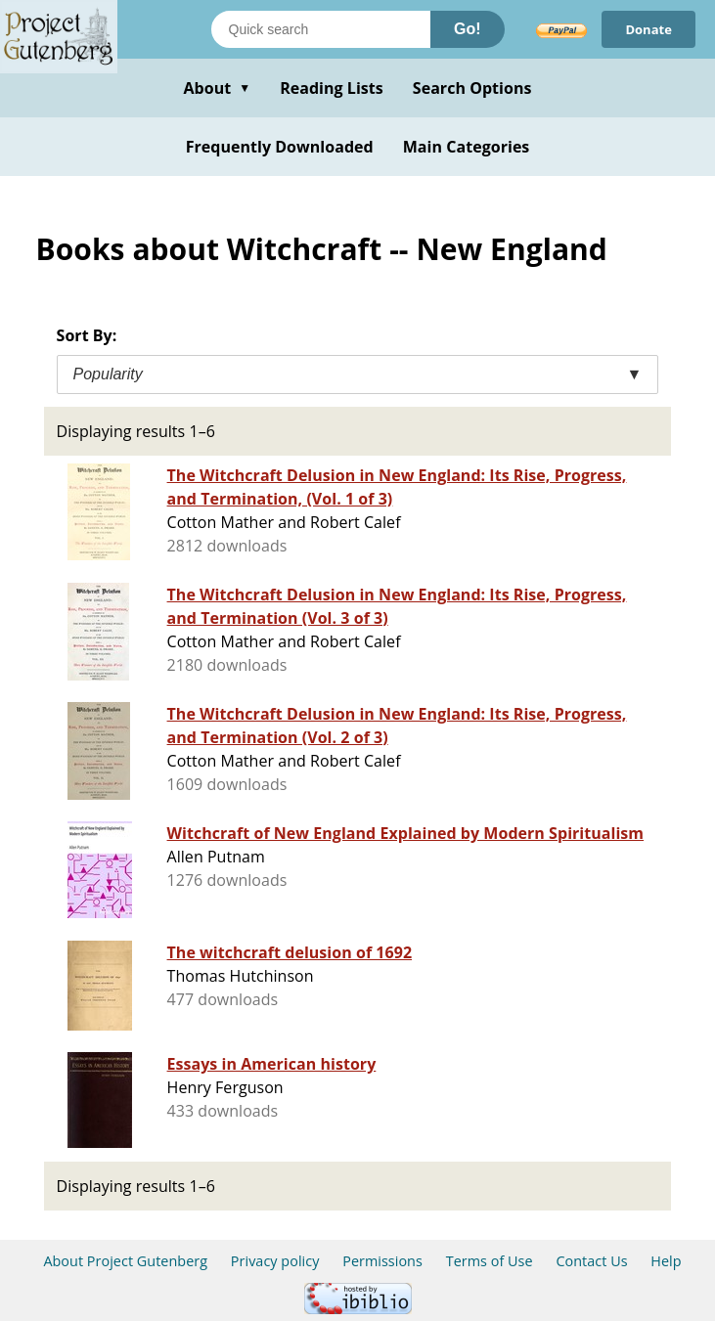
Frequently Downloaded (280, 146)
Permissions (382, 1261)
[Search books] (320, 29)
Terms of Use (489, 1261)
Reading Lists (331, 88)
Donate (648, 29)
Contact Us (591, 1261)
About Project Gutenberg (125, 1261)
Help (665, 1261)
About (216, 88)
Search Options (472, 88)
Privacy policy (275, 1261)
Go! (467, 29)
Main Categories (466, 146)
